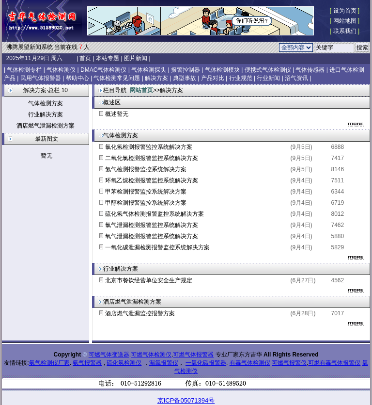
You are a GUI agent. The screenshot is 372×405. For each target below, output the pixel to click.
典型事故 (184, 78)
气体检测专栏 (24, 69)
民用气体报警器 (40, 78)
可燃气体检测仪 (151, 354)
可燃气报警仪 (289, 362)
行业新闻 (268, 78)
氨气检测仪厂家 (49, 362)
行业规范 (240, 78)
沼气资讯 (296, 78)
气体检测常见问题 (116, 78)
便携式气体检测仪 (268, 69)
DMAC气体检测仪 (103, 69)
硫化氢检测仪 (124, 362)
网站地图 (344, 20)
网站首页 (141, 90)
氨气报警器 (87, 362)
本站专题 (107, 58)
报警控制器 (185, 69)
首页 (85, 58)
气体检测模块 (222, 69)
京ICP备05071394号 (186, 400)
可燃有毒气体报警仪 (334, 362)
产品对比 (212, 78)
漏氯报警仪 (163, 362)
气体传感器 (310, 69)
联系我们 (344, 31)
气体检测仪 (61, 69)
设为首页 (344, 10)
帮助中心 (77, 78)
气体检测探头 (148, 69)
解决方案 (156, 78)
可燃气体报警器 (193, 354)
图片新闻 (136, 58)
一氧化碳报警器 (206, 362)
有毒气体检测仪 (250, 362)
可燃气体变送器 (109, 354)
